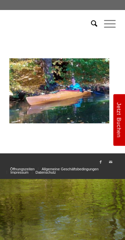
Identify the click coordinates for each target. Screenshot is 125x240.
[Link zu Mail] (111, 162)
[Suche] (90, 23)
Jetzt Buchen (119, 120)
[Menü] (106, 23)
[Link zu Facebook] (101, 162)
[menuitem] (90, 23)
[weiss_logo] (51, 23)
